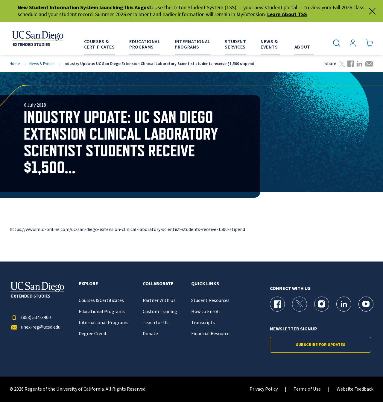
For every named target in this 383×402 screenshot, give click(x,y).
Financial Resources (211, 334)
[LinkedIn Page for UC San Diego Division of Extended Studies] (343, 304)
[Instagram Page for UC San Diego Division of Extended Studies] (321, 304)
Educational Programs (102, 312)
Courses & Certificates (101, 300)
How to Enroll (205, 312)
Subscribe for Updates (320, 345)
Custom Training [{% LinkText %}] (160, 312)
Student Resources (210, 300)
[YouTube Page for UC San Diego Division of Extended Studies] (365, 304)
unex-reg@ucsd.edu (35, 327)
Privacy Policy (264, 389)
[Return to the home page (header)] (37, 38)
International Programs (103, 323)
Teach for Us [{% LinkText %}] (155, 323)
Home (15, 64)
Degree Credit (93, 334)
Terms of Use (307, 389)
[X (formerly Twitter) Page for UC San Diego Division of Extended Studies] (299, 304)
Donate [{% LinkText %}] (150, 334)
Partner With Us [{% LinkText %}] (159, 300)
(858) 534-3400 (30, 318)
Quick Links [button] (205, 284)
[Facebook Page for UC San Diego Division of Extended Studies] (277, 304)
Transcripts (203, 323)
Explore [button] (88, 284)
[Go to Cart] (369, 43)
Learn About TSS (287, 14)
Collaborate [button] (158, 284)
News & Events (41, 64)
